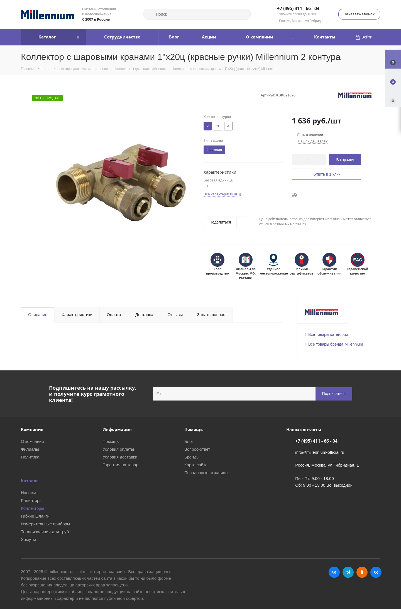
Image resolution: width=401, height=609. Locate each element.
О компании (32, 441)
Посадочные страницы (206, 472)
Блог (188, 441)
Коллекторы (32, 508)
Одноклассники (362, 572)
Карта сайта (196, 464)
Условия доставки (119, 457)
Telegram (348, 572)
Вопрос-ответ (197, 449)
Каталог (29, 480)
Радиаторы (31, 500)
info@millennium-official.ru (319, 452)
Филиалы (30, 449)
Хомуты (28, 539)
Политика (30, 457)
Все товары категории (328, 334)
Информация (117, 429)
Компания (32, 429)
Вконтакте (334, 572)
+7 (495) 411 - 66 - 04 (298, 8)
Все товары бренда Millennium (335, 344)
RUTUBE (376, 572)
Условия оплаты (118, 449)
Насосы (28, 492)
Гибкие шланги (35, 516)
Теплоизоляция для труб (45, 531)
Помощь (110, 441)
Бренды (191, 457)
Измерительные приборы (45, 523)
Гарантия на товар (120, 464)
